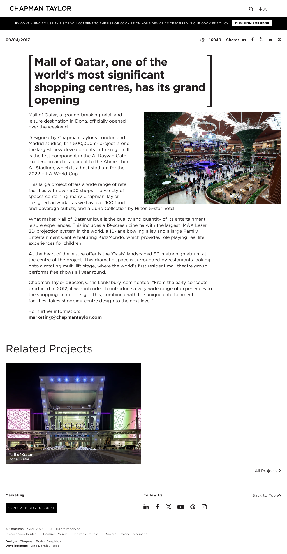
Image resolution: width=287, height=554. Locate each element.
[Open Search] (251, 10)
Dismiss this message (252, 23)
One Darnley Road (45, 545)
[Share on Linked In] (244, 40)
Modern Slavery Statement (126, 533)
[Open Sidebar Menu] (275, 9)
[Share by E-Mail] (270, 40)
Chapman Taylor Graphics (40, 541)
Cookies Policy (214, 23)
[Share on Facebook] (252, 40)
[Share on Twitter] (261, 40)
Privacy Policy (86, 533)
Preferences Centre (21, 533)
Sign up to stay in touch (31, 508)
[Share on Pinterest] (279, 40)
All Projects (268, 470)
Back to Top (267, 495)
